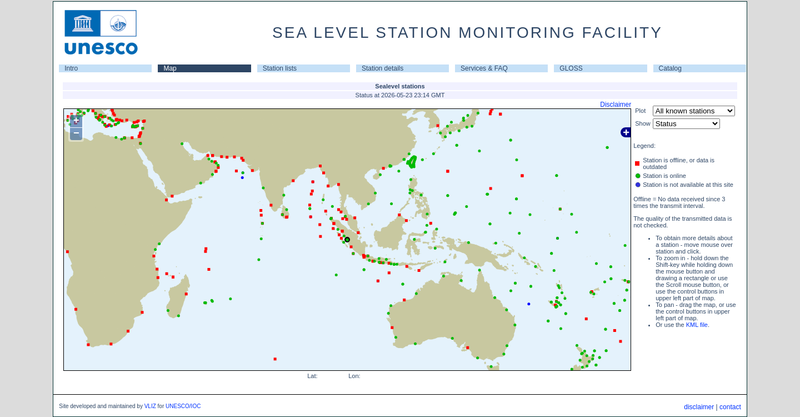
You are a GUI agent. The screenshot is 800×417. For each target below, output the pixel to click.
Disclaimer (615, 104)
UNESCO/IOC (183, 406)
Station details (382, 68)
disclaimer (699, 407)
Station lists (280, 68)
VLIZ (150, 406)
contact (730, 407)
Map (169, 68)
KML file (697, 324)
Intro (71, 68)
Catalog (670, 68)
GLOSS (570, 68)
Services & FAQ (484, 68)
